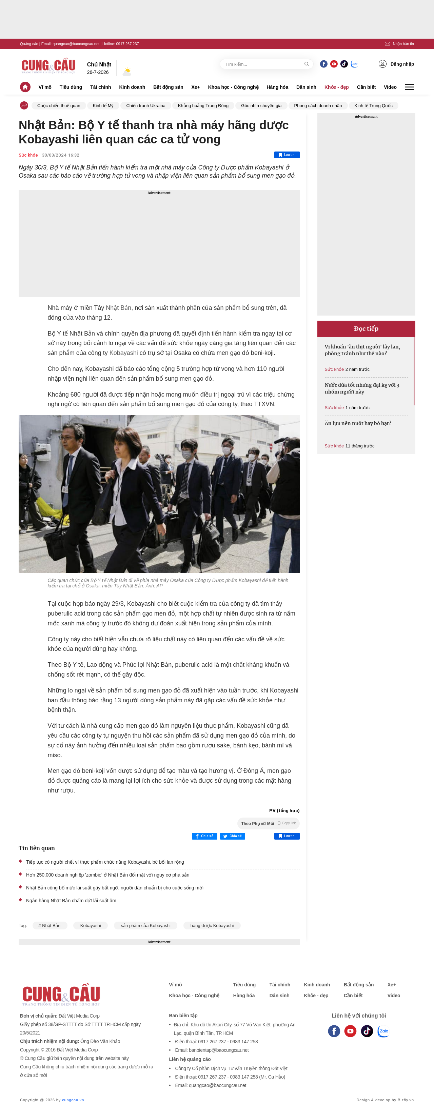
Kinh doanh (132, 87)
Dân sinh (306, 87)
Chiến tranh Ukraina (145, 105)
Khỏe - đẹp (336, 87)
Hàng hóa (277, 87)
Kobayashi (124, 352)
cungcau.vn (73, 1100)
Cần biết (366, 87)
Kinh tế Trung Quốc (374, 105)
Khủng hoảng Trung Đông (203, 105)
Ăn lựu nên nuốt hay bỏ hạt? (358, 423)
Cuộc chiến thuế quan (58, 105)
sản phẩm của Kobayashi (146, 925)
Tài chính (100, 87)
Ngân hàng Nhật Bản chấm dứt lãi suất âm (71, 900)
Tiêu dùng (71, 87)
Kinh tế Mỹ (103, 105)
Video (390, 87)
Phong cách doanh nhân (318, 105)
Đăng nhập (396, 64)
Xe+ (196, 87)
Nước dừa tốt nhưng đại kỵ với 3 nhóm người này (362, 388)
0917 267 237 (127, 44)
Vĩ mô (45, 87)
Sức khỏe (28, 155)
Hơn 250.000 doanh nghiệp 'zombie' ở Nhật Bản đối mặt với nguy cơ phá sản (108, 875)
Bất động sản (168, 87)
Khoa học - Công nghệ (233, 87)
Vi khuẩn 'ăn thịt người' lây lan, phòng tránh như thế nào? (362, 350)
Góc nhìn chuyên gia (261, 105)
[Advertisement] (159, 243)
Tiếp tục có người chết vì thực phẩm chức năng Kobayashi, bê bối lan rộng (105, 862)
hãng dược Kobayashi (212, 925)
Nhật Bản (118, 307)
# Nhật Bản (49, 925)
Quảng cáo (29, 44)
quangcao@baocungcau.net (76, 44)
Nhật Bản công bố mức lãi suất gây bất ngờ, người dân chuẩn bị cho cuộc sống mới (114, 887)
